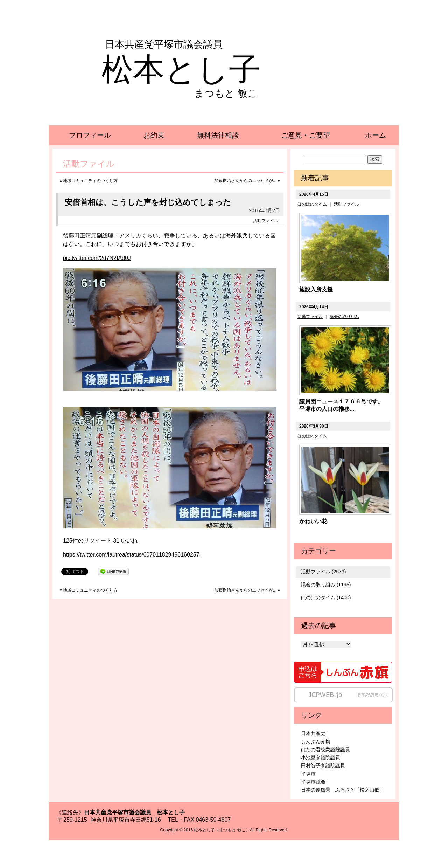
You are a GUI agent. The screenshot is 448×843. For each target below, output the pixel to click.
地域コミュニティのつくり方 (90, 180)
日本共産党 (313, 733)
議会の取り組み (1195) (326, 584)
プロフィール (90, 135)
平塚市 (308, 773)
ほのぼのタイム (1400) (326, 597)
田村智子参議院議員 (323, 765)
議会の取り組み (344, 316)
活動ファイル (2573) (323, 571)
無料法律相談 (218, 135)
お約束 (154, 135)
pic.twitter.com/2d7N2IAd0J (97, 258)
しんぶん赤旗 (315, 741)
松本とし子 (181, 69)
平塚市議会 (313, 782)
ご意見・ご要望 (305, 135)
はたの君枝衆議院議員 (325, 749)
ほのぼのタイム (312, 204)
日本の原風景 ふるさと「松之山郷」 (342, 790)
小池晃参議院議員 (320, 757)
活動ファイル (265, 220)
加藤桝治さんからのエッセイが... (245, 180)
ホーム (375, 135)
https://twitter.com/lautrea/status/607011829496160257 (131, 555)
